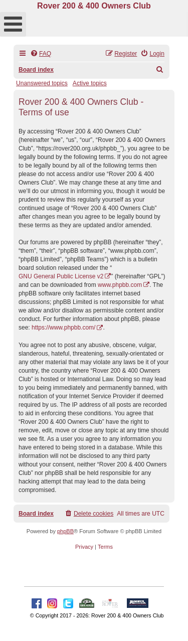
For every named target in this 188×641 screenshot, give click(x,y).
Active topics (90, 83)
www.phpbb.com (120, 284)
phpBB (65, 531)
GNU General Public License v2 (61, 276)
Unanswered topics (42, 83)
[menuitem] (40, 54)
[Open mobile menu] (13, 24)
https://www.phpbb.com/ (63, 327)
